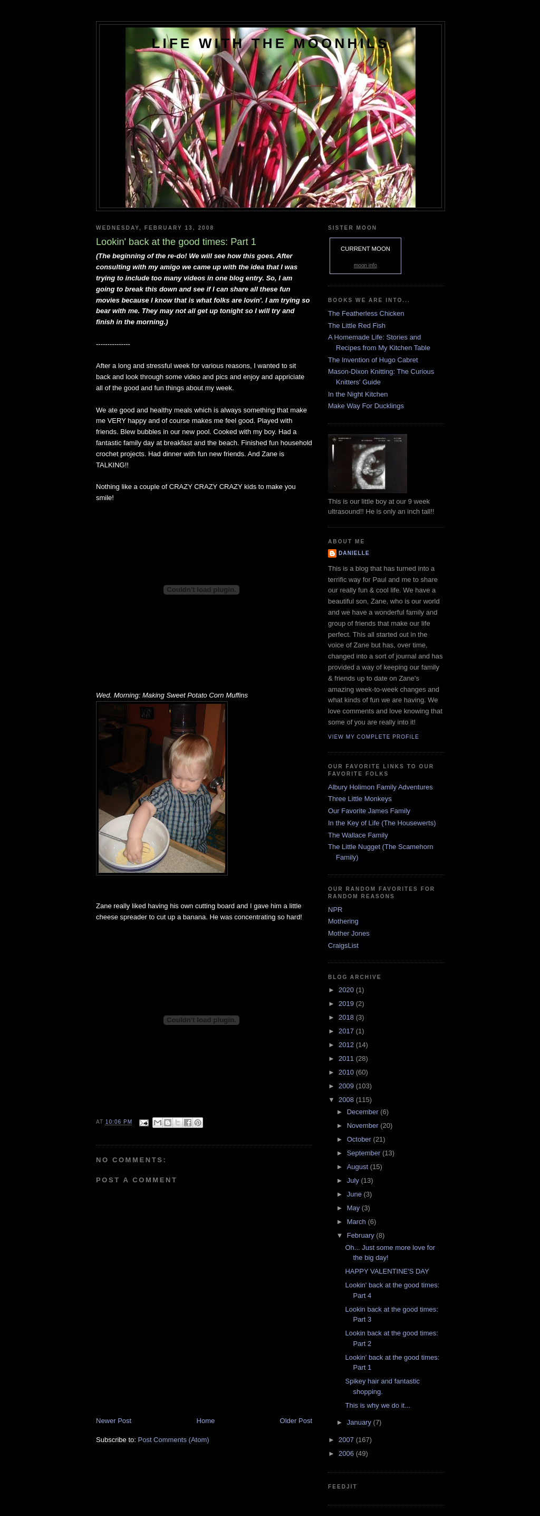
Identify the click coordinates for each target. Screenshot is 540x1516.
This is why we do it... (377, 1405)
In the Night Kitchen (358, 394)
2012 (347, 1045)
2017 (347, 1031)
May (354, 1208)
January (360, 1422)
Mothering (343, 921)
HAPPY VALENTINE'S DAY (387, 1271)
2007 (347, 1440)
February (362, 1235)
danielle (354, 553)
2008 (347, 1100)
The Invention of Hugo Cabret (373, 360)
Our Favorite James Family (369, 811)
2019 (347, 1003)
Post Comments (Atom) (173, 1440)
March (357, 1222)
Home (206, 1421)
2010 (347, 1072)
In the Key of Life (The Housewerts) (382, 823)
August (358, 1167)
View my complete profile (373, 737)
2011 (347, 1058)
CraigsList (343, 945)
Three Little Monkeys (360, 799)
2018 (347, 1017)
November (364, 1125)
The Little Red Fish (356, 325)
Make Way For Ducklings (366, 406)
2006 (347, 1453)
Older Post (296, 1421)
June (355, 1194)
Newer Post (113, 1421)
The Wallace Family (358, 835)
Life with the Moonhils (271, 43)
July (354, 1180)
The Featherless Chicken (366, 313)
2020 (347, 990)
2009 (347, 1086)
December (364, 1112)
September (364, 1153)
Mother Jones (349, 933)
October (360, 1139)
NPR (335, 910)
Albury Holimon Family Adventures (380, 787)
